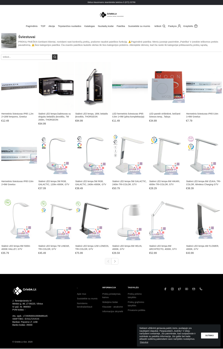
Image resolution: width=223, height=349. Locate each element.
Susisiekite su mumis (139, 26)
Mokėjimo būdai (110, 302)
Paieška (121, 26)
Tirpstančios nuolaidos (69, 26)
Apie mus (81, 294)
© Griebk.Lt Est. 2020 (22, 342)
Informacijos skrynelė (112, 311)
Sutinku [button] (209, 335)
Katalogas (89, 26)
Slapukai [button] (144, 342)
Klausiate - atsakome (112, 307)
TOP (43, 26)
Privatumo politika (136, 310)
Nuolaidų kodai (106, 26)
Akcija (51, 26)
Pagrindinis (31, 26)
